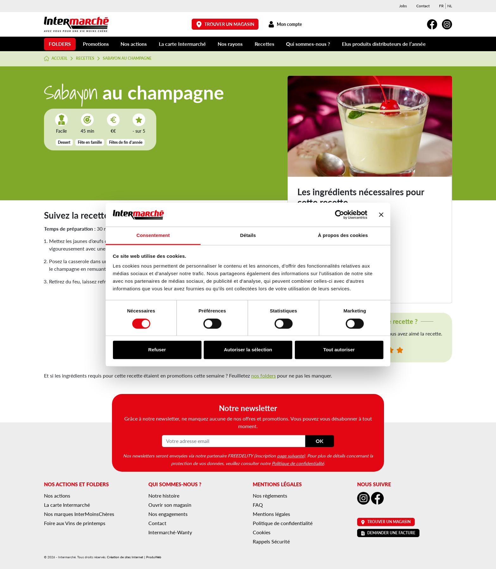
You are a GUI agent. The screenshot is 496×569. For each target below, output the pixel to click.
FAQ (258, 504)
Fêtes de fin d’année (125, 142)
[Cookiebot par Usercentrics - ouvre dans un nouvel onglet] (339, 214)
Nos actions (134, 43)
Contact (423, 6)
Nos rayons (230, 43)
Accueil (55, 58)
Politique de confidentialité (298, 463)
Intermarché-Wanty (170, 532)
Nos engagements (168, 514)
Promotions (96, 43)
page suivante (290, 455)
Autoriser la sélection (248, 350)
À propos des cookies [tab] (343, 235)
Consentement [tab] (153, 235)
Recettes (264, 43)
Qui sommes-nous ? (308, 43)
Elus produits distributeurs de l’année (384, 43)
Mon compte (285, 24)
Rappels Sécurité (271, 541)
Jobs (403, 6)
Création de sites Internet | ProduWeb (134, 557)
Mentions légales (271, 514)
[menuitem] (441, 6)
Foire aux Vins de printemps (74, 523)
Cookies (261, 532)
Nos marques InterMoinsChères (79, 514)
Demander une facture (388, 533)
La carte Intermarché (182, 43)
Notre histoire (163, 495)
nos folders (263, 375)
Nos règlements (270, 495)
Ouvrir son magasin (169, 504)
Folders (60, 43)
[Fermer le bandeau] (381, 214)
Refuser (157, 350)
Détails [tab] (248, 235)
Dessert (64, 142)
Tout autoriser (339, 350)
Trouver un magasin (225, 24)
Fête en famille (90, 142)
